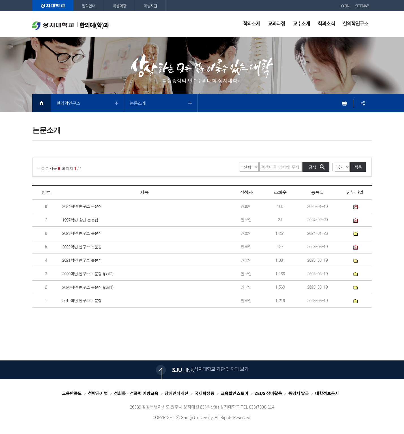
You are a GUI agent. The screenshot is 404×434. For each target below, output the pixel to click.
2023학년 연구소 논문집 (82, 233)
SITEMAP (362, 5)
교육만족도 (72, 393)
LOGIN (344, 5)
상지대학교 (52, 5)
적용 (358, 167)
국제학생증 (204, 393)
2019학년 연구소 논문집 (82, 301)
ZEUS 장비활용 (268, 393)
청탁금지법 (98, 393)
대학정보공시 (327, 393)
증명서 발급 (298, 393)
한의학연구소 (68, 103)
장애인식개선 (176, 393)
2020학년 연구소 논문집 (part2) (87, 273)
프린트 (344, 103)
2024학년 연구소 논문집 (82, 206)
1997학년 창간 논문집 (80, 220)
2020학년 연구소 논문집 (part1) (87, 287)
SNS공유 (362, 103)
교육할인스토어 (234, 393)
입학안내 (88, 5)
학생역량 (119, 5)
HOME (41, 103)
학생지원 (150, 5)
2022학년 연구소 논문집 (82, 247)
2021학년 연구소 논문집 (82, 260)
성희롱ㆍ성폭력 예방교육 (136, 393)
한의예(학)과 (70, 25)
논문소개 (138, 103)
